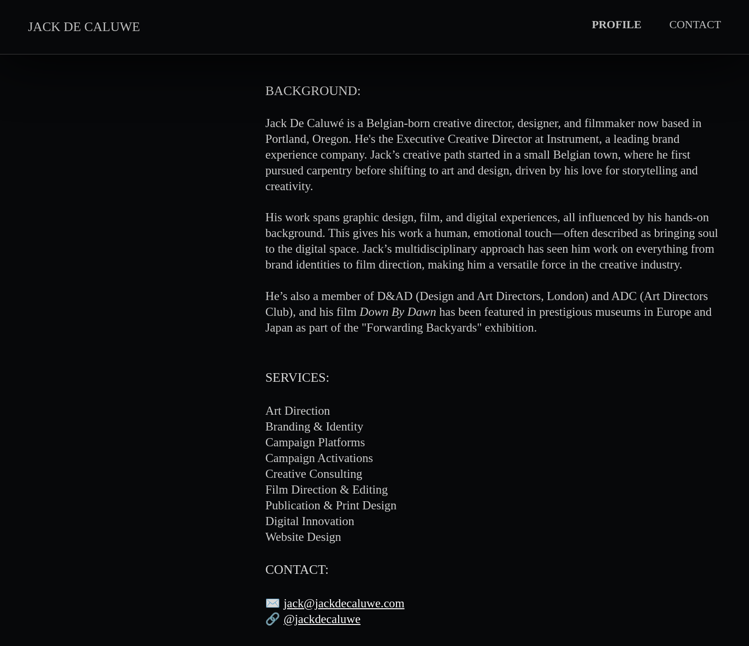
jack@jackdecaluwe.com (344, 603)
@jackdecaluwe (322, 618)
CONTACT (695, 24)
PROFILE (617, 24)
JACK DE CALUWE (84, 27)
